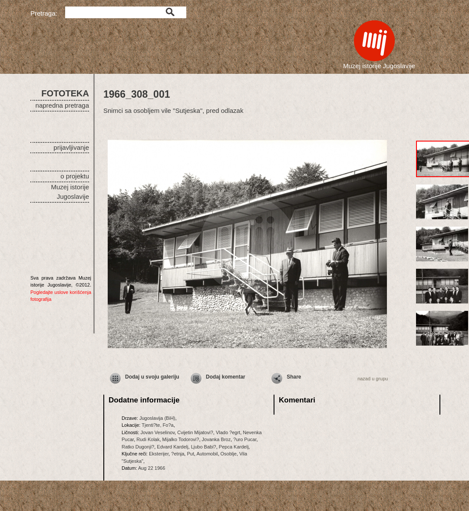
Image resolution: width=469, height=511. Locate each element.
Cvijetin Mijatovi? (195, 432)
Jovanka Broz (216, 439)
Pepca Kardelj (234, 446)
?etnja (177, 453)
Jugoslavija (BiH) (157, 418)
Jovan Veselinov (157, 432)
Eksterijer (158, 453)
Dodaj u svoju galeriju (152, 377)
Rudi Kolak (147, 439)
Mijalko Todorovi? (180, 439)
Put (190, 453)
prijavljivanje (71, 147)
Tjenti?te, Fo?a (157, 425)
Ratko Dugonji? (138, 446)
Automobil (207, 453)
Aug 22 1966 (151, 468)
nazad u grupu (372, 378)
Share (294, 377)
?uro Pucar (244, 439)
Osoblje (229, 453)
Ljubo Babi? (203, 446)
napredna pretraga (62, 105)
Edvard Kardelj (172, 446)
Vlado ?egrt (228, 432)
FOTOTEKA (65, 93)
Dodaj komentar (225, 377)
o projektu (74, 176)
